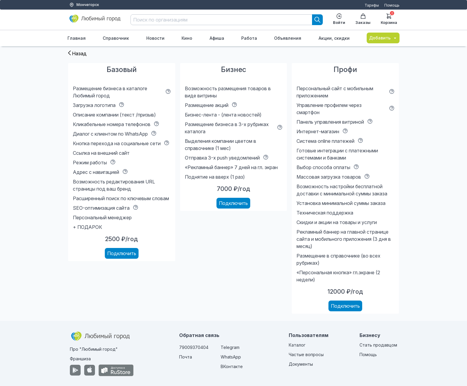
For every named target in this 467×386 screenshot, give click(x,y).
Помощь (392, 5)
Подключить (121, 253)
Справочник (116, 38)
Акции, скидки (334, 38)
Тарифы (372, 5)
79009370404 (193, 347)
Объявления (287, 38)
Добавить (383, 37)
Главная (76, 38)
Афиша (217, 38)
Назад (77, 53)
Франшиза (80, 358)
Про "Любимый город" (94, 349)
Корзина (389, 18)
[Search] (317, 19)
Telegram (230, 347)
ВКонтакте (232, 366)
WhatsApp (231, 356)
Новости (155, 38)
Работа (249, 38)
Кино (187, 38)
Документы (301, 364)
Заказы (363, 19)
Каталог (297, 344)
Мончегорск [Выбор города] (84, 4)
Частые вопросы (306, 354)
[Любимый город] (95, 21)
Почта (185, 356)
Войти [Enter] (339, 19)
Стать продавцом (378, 344)
